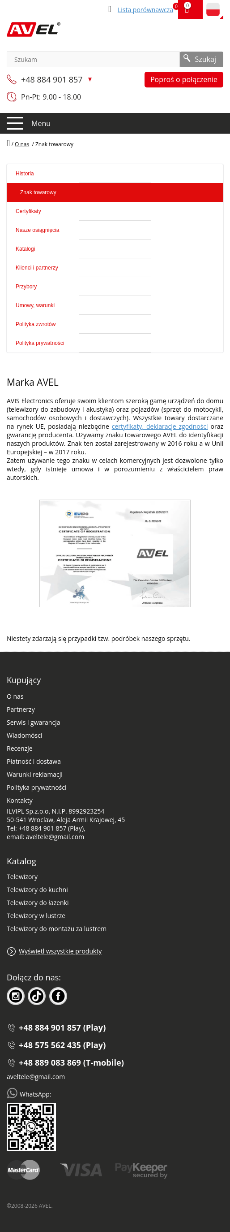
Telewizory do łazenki (38, 902)
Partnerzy (21, 709)
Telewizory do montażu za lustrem (56, 928)
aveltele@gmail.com (36, 1076)
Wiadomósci (25, 735)
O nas (15, 696)
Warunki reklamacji (35, 774)
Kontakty (20, 800)
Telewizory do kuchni (37, 889)
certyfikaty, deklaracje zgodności (160, 426)
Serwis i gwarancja (33, 722)
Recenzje (20, 748)
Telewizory (22, 876)
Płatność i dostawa (34, 761)
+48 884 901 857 (53, 79)
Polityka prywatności (37, 787)
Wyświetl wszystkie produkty (60, 951)
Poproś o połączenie (183, 79)
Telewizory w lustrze (36, 915)
